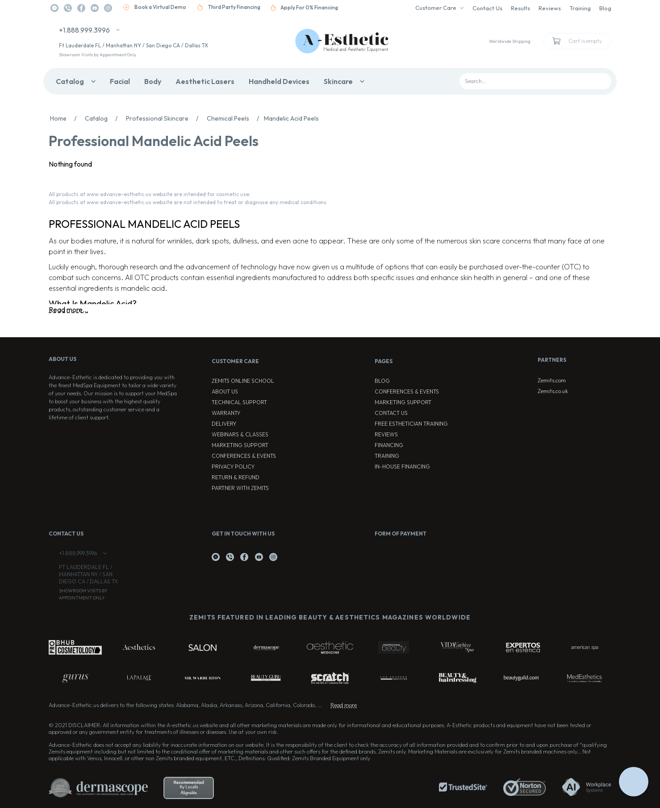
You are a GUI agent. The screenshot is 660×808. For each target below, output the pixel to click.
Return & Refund (235, 477)
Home (65, 118)
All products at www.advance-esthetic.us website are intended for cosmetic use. (150, 194)
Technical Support (239, 402)
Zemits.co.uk (553, 391)
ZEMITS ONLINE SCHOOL (243, 380)
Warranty (226, 413)
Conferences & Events (244, 455)
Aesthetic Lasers (204, 81)
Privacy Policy (233, 466)
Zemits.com (552, 380)
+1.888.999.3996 (84, 29)
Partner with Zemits (240, 488)
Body (152, 81)
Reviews (550, 8)
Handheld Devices (279, 81)
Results (520, 8)
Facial (120, 81)
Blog (605, 8)
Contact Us (487, 8)
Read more (343, 705)
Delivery (224, 423)
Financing (389, 445)
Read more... (68, 309)
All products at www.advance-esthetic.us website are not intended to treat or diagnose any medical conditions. (188, 202)
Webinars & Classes (240, 434)
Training (580, 8)
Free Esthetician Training (411, 423)
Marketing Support (240, 445)
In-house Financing (402, 466)
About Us (225, 391)
